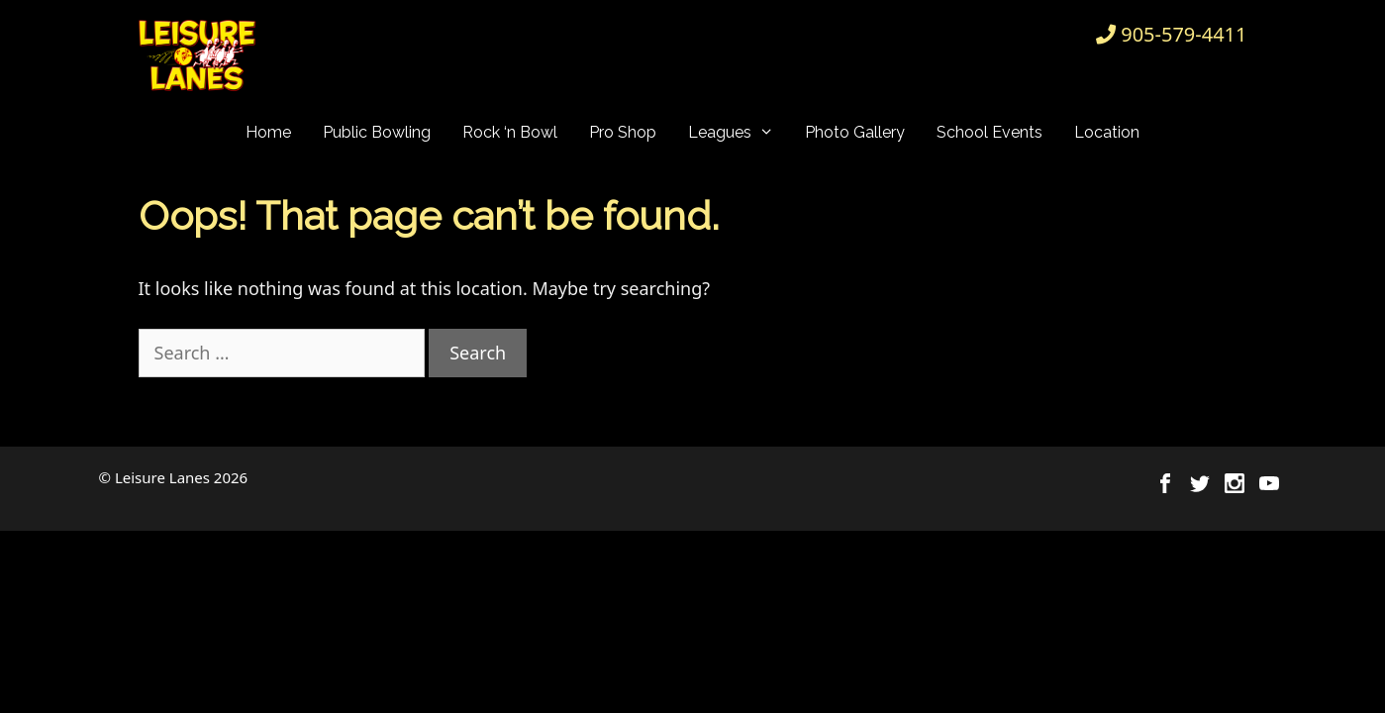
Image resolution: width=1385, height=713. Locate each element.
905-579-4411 (1183, 34)
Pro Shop (622, 132)
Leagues (739, 133)
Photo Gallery (855, 132)
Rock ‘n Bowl (509, 132)
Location (1106, 132)
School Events (989, 132)
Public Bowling (377, 132)
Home (268, 132)
